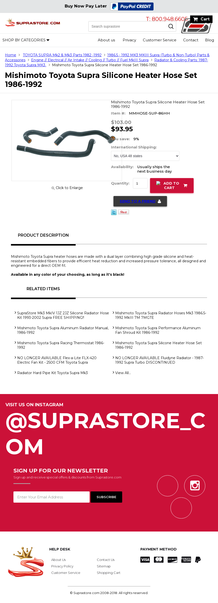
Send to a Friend (138, 201)
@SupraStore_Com (109, 431)
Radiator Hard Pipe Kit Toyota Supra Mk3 (52, 373)
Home (10, 55)
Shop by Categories (24, 40)
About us (106, 40)
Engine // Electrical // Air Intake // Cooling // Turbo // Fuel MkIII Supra (90, 60)
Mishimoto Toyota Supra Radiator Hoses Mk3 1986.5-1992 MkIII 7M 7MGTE (160, 315)
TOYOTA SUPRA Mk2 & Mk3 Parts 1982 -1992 (62, 55)
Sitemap (104, 566)
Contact (190, 40)
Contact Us (105, 560)
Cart (205, 19)
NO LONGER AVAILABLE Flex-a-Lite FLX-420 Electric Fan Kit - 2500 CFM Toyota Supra (57, 360)
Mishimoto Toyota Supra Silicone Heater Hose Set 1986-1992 (158, 345)
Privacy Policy (62, 566)
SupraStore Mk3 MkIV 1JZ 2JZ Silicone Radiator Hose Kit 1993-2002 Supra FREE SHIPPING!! (63, 315)
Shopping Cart (108, 573)
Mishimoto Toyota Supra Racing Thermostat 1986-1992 (60, 345)
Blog (209, 40)
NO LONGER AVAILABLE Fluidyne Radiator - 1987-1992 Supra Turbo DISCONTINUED (159, 360)
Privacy (129, 40)
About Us (58, 560)
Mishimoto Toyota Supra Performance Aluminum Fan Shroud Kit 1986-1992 (158, 330)
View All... (123, 373)
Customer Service (159, 40)
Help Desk (59, 549)
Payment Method (158, 549)
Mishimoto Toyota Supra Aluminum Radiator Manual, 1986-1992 (63, 330)
